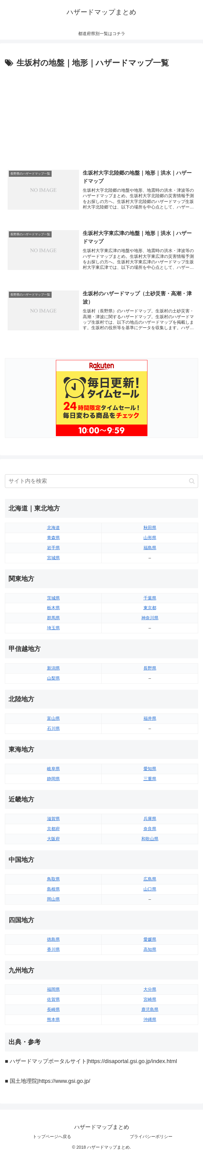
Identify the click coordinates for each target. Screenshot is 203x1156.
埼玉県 (53, 627)
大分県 (149, 989)
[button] (192, 481)
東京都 (149, 607)
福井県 (149, 718)
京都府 (53, 828)
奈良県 (149, 828)
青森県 (53, 537)
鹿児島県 (149, 1009)
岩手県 (53, 547)
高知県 (149, 949)
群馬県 (53, 617)
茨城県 (53, 598)
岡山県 (53, 899)
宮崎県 (149, 999)
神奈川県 (149, 617)
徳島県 (53, 939)
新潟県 (53, 668)
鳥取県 (53, 879)
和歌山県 (149, 838)
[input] (101, 481)
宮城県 (53, 557)
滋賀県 (53, 818)
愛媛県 (149, 939)
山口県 (149, 889)
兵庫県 (149, 818)
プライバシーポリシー (151, 1136)
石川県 (53, 728)
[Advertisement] (101, 115)
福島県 (149, 547)
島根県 (53, 889)
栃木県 (53, 607)
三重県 (149, 778)
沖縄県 (149, 1019)
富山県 (53, 718)
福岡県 (53, 989)
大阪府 (53, 838)
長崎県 (53, 1009)
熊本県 (53, 1019)
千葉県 (149, 598)
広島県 (149, 879)
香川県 (53, 949)
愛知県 (149, 768)
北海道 (53, 527)
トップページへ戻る (52, 1136)
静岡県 (53, 778)
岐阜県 (53, 768)
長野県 (149, 668)
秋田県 (149, 527)
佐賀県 (53, 999)
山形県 (149, 537)
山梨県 (53, 678)
